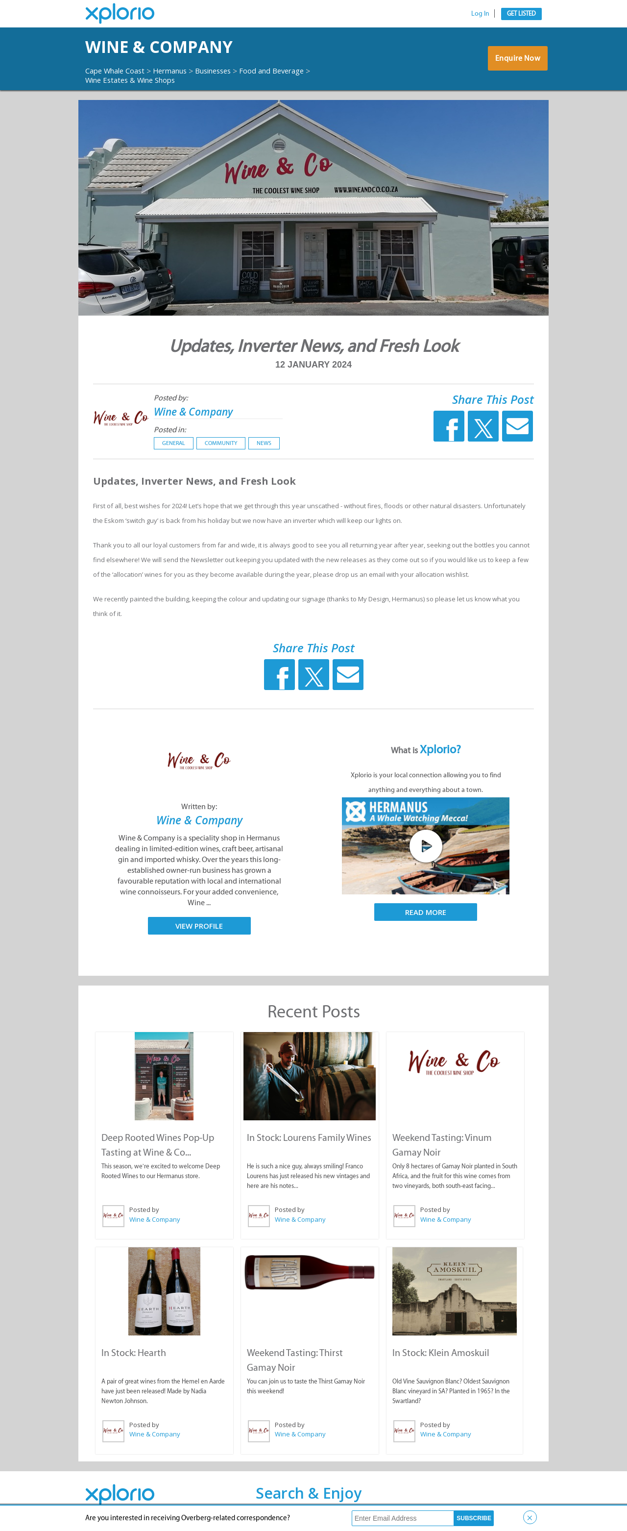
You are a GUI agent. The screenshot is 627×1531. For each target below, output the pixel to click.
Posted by (144, 1209)
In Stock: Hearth (133, 1351)
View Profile (199, 925)
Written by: (199, 806)
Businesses (228, 70)
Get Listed (521, 13)
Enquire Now (516, 60)
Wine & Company (175, 46)
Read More (425, 912)
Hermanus (179, 70)
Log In (480, 13)
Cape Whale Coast (118, 70)
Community (221, 443)
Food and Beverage (292, 70)
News (264, 443)
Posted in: (170, 429)
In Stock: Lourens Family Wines (308, 1137)
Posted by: (171, 397)
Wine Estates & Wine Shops (135, 79)
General (173, 443)
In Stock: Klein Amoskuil (440, 1351)
